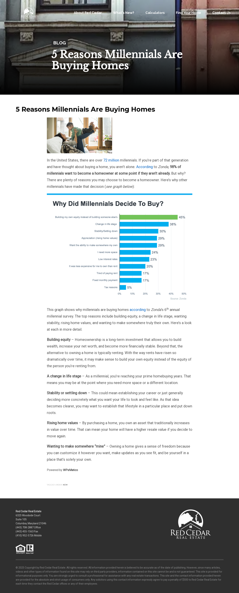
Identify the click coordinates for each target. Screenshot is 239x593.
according (138, 309)
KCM (65, 485)
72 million (111, 160)
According (144, 167)
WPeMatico (70, 470)
